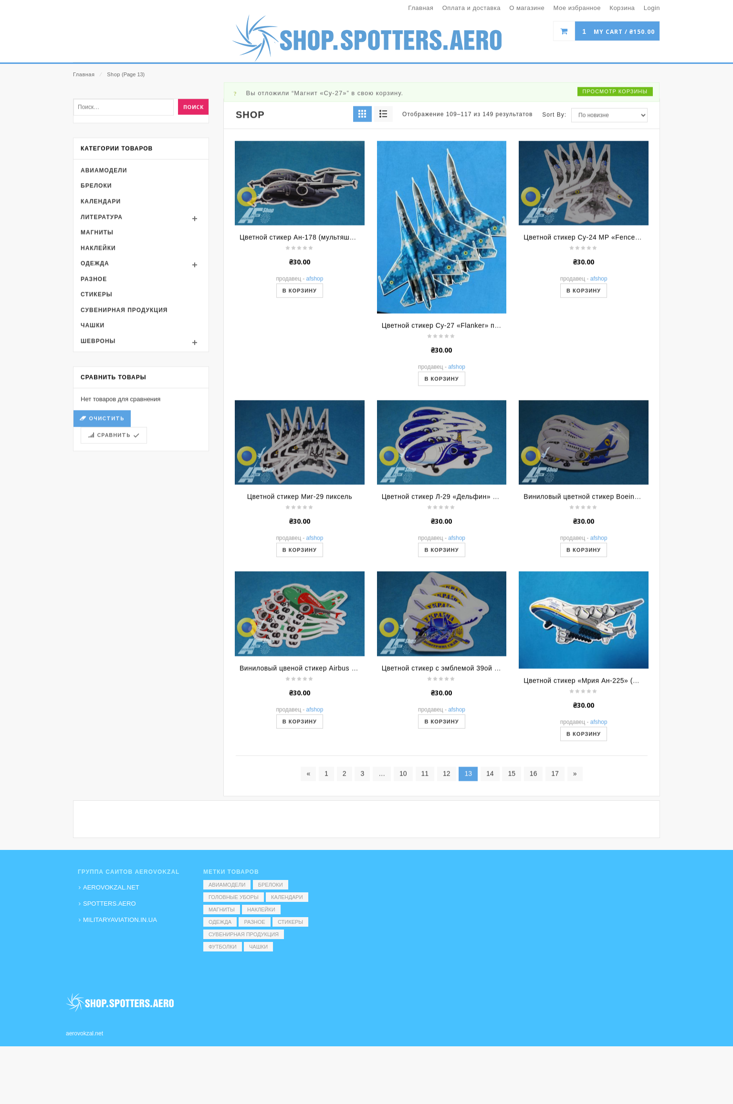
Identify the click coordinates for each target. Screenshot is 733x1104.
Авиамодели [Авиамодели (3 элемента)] (227, 885)
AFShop (315, 379)
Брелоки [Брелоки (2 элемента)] (270, 885)
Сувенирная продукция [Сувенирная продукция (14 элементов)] (244, 934)
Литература (102, 317)
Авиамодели (104, 270)
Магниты (97, 332)
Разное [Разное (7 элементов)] (254, 922)
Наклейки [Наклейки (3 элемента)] (261, 909)
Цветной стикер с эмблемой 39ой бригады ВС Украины (473, 768)
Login (652, 7)
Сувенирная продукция (124, 410)
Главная (83, 74)
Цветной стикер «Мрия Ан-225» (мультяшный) (600, 781)
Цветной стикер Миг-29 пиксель (299, 597)
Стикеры (96, 394)
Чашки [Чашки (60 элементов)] (258, 947)
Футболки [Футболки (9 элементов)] (223, 947)
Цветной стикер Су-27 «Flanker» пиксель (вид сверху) (471, 425)
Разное (94, 379)
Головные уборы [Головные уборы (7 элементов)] (234, 897)
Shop (113, 74)
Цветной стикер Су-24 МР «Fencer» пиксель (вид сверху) (618, 337)
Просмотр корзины (615, 191)
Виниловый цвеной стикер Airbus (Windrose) (313, 768)
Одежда (95, 363)
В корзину (300, 391)
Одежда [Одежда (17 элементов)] (220, 922)
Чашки (93, 425)
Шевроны (98, 441)
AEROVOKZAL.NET (111, 887)
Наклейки (98, 348)
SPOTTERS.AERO (109, 903)
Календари (101, 301)
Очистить (107, 519)
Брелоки (96, 286)
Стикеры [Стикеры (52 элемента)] (290, 922)
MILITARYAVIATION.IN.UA (120, 919)
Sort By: (554, 214)
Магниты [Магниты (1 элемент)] (222, 909)
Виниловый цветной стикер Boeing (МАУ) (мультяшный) (616, 597)
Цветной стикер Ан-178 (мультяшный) (302, 337)
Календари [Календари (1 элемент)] (287, 897)
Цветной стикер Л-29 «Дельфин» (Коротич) (453, 597)
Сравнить (114, 535)
